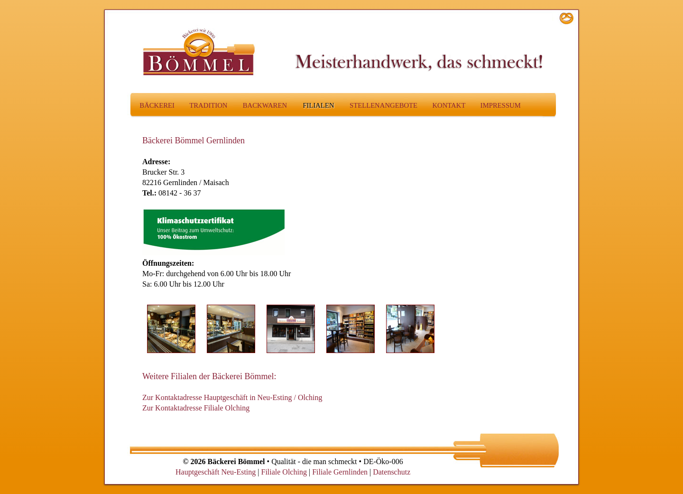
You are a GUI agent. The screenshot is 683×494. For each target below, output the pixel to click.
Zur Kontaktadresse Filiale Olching (195, 408)
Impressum (500, 105)
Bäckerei (157, 105)
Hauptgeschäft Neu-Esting (215, 472)
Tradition (208, 105)
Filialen (318, 105)
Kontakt (448, 105)
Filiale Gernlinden (340, 472)
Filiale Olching (283, 472)
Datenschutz (391, 472)
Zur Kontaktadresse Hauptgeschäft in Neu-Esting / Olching (232, 397)
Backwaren (265, 105)
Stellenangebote (383, 105)
